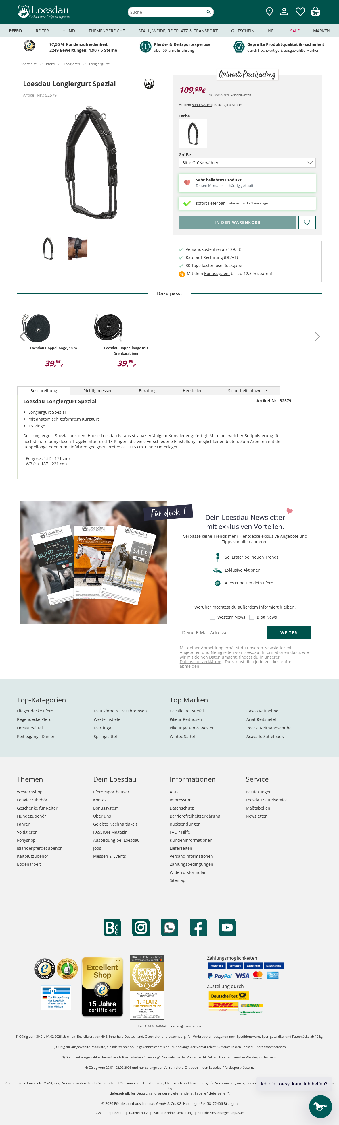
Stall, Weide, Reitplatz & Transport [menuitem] (178, 31)
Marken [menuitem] (321, 31)
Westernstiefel (108, 719)
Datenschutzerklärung (201, 661)
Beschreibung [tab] (43, 390)
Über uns (102, 816)
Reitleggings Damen (36, 736)
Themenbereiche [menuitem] (107, 31)
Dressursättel (30, 728)
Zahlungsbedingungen (191, 864)
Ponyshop (26, 840)
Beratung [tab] (148, 390)
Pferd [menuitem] (15, 31)
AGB (174, 792)
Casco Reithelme (262, 711)
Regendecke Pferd (34, 719)
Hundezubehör (31, 816)
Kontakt (100, 800)
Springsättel (105, 736)
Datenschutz (182, 808)
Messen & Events (109, 856)
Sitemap (177, 880)
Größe (195, 154)
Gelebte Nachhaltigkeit (115, 824)
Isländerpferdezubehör (39, 848)
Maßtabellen (258, 808)
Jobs (97, 848)
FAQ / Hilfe (180, 832)
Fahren (23, 824)
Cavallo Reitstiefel (187, 711)
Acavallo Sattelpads (265, 736)
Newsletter (256, 816)
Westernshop (30, 792)
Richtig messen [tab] (98, 390)
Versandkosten (241, 95)
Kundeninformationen (191, 840)
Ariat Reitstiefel (261, 719)
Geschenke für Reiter (37, 808)
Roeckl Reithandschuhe (269, 728)
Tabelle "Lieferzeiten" (211, 1093)
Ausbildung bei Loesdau (116, 840)
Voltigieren (27, 832)
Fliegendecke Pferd (35, 711)
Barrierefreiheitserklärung (195, 816)
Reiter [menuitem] (42, 31)
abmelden (189, 666)
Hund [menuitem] (68, 31)
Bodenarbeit (29, 864)
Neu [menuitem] (272, 31)
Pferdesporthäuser (111, 792)
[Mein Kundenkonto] (284, 16)
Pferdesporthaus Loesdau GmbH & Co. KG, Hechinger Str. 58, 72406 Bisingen (176, 1103)
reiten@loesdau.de (186, 1026)
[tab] (48, 248)
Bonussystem (202, 104)
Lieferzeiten (181, 848)
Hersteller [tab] (192, 390)
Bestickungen (259, 792)
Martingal (103, 728)
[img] (315, 14)
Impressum (180, 800)
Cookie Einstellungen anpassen (221, 1112)
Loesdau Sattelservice (267, 800)
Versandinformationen (191, 856)
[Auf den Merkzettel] (307, 222)
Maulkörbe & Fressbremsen (120, 711)
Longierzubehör (32, 800)
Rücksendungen (185, 824)
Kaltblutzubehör (32, 856)
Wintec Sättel (182, 736)
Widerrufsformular (188, 872)
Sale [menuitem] (295, 31)
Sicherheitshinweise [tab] (247, 390)
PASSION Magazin (110, 832)
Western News (231, 617)
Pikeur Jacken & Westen (192, 728)
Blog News (267, 617)
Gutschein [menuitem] (242, 31)
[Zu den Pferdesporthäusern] (269, 12)
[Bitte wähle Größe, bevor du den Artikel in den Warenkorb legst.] (237, 222)
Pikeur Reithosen (186, 719)
